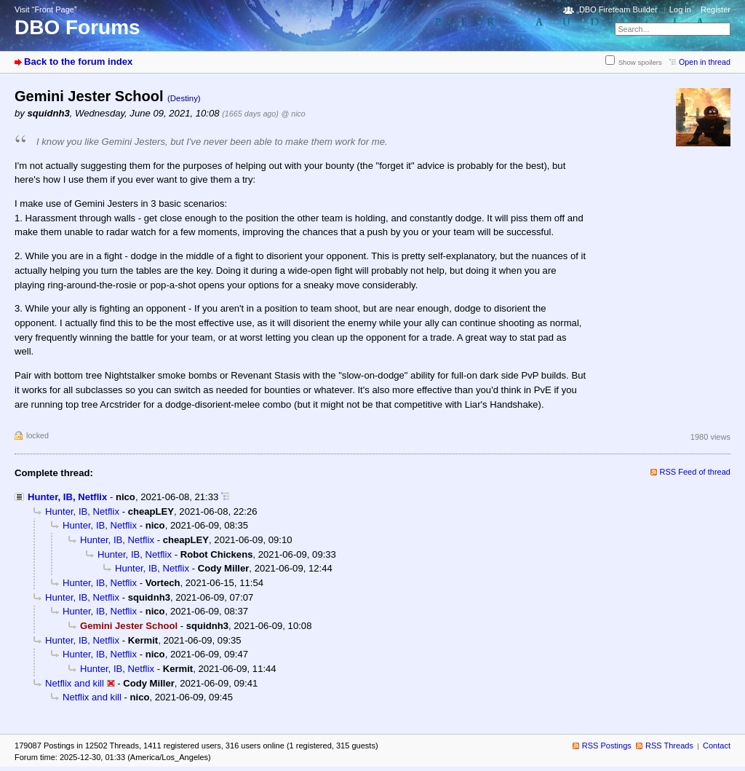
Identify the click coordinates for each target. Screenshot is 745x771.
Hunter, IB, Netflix (67, 496)
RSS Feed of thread (695, 471)
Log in (680, 9)
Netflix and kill (74, 683)
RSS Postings (607, 745)
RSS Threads (669, 745)
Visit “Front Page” (46, 9)
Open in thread (704, 62)
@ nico (294, 113)
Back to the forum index (78, 61)
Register (715, 9)
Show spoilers (640, 62)
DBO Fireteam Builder (618, 9)
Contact (716, 745)
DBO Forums (77, 27)
